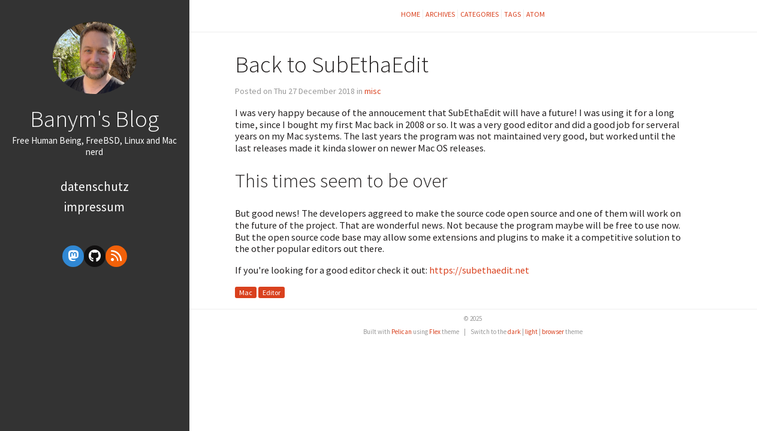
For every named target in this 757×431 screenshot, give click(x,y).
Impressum (94, 207)
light (531, 331)
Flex (435, 331)
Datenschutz (95, 186)
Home (410, 14)
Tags (512, 14)
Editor (272, 292)
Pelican (401, 331)
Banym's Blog (94, 118)
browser (553, 331)
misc (372, 91)
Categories (479, 14)
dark (514, 331)
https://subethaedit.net (479, 270)
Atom (535, 14)
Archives (440, 14)
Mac (245, 292)
